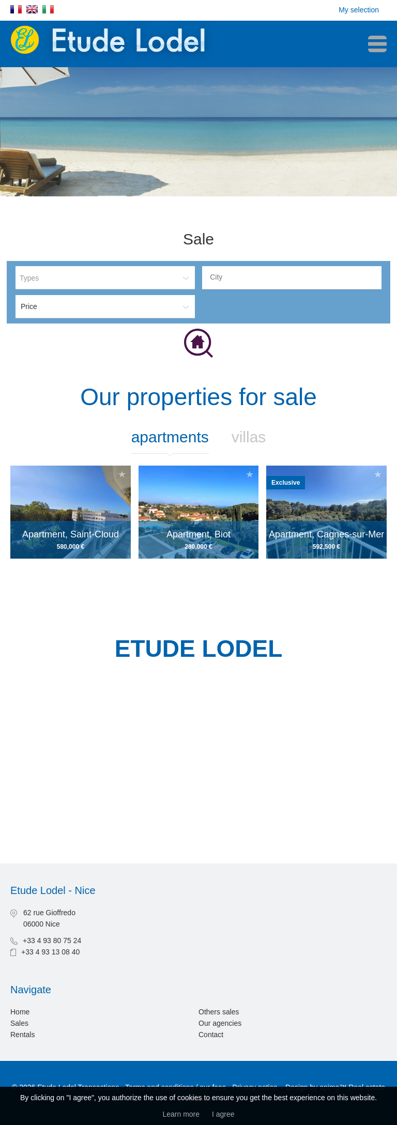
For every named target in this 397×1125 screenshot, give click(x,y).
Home (19, 1012)
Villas (249, 436)
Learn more (181, 1114)
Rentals (22, 1034)
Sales (19, 1023)
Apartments (170, 436)
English (32, 9)
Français (16, 9)
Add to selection (122, 474)
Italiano (48, 9)
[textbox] (294, 277)
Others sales (218, 1012)
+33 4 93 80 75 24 (52, 940)
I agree (223, 1114)
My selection (359, 10)
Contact (210, 1034)
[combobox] (291, 277)
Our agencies (219, 1023)
